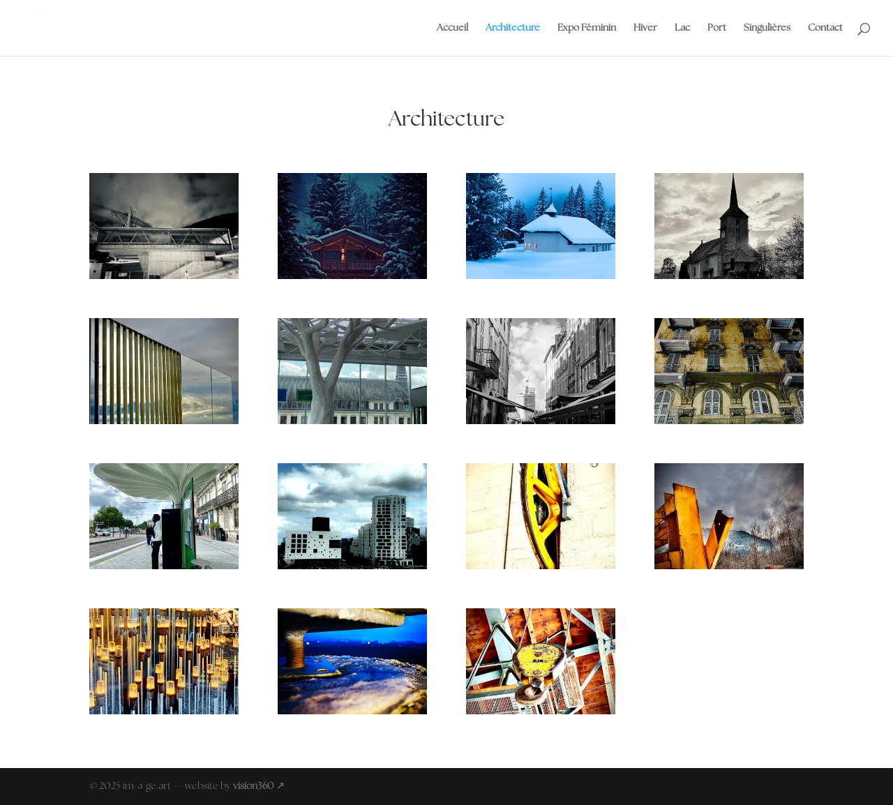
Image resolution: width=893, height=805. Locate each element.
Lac (682, 28)
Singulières (767, 28)
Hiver (645, 28)
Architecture (513, 28)
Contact (825, 28)
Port (716, 28)
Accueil (452, 28)
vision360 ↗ (259, 786)
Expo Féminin (586, 28)
